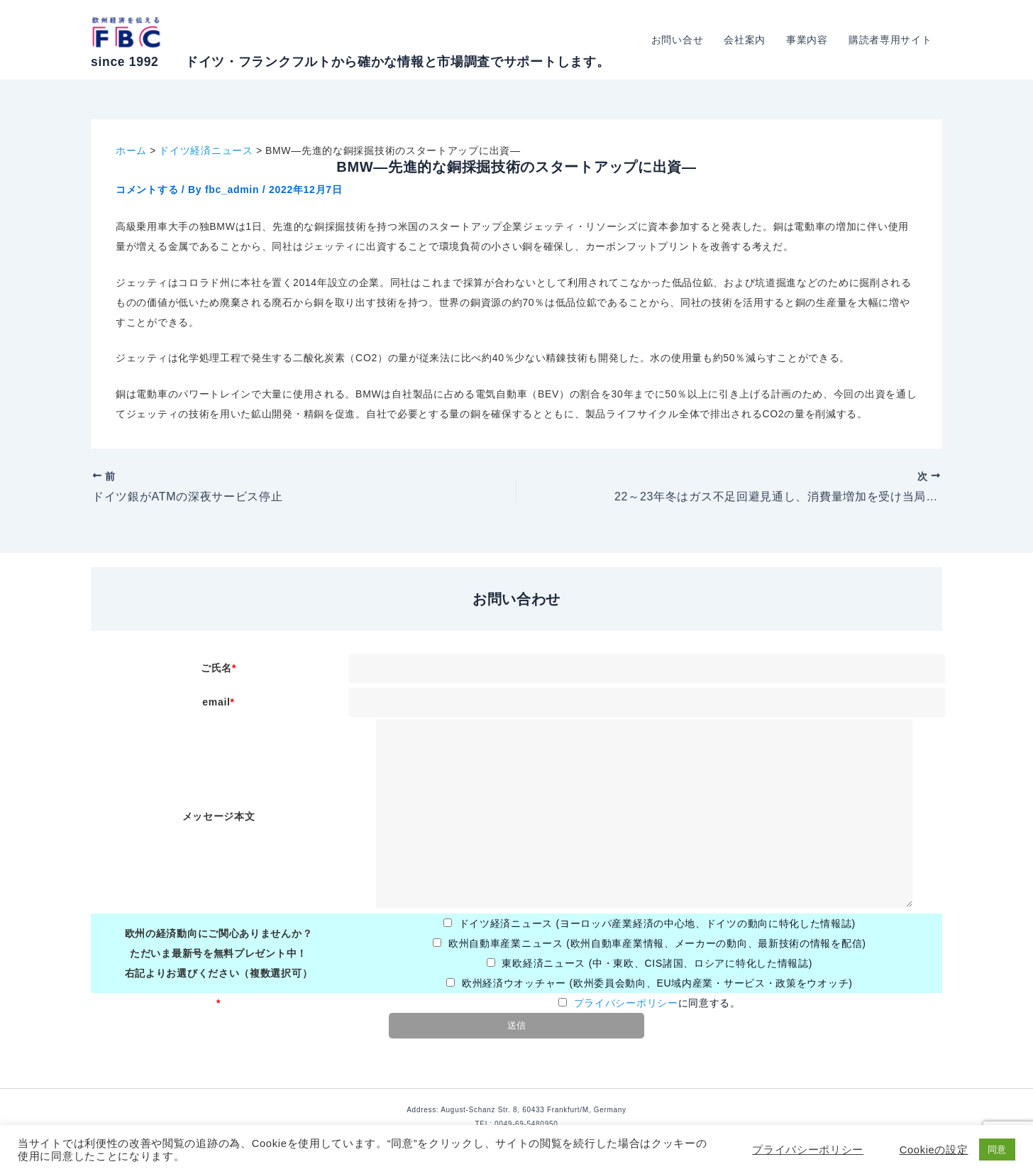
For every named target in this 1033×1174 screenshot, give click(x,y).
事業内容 (808, 39)
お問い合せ (679, 39)
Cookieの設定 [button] (934, 1150)
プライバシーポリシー (626, 1003)
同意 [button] (997, 1149)
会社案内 (747, 39)
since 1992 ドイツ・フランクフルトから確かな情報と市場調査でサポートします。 (350, 62)
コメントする (147, 189)
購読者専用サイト (890, 39)
